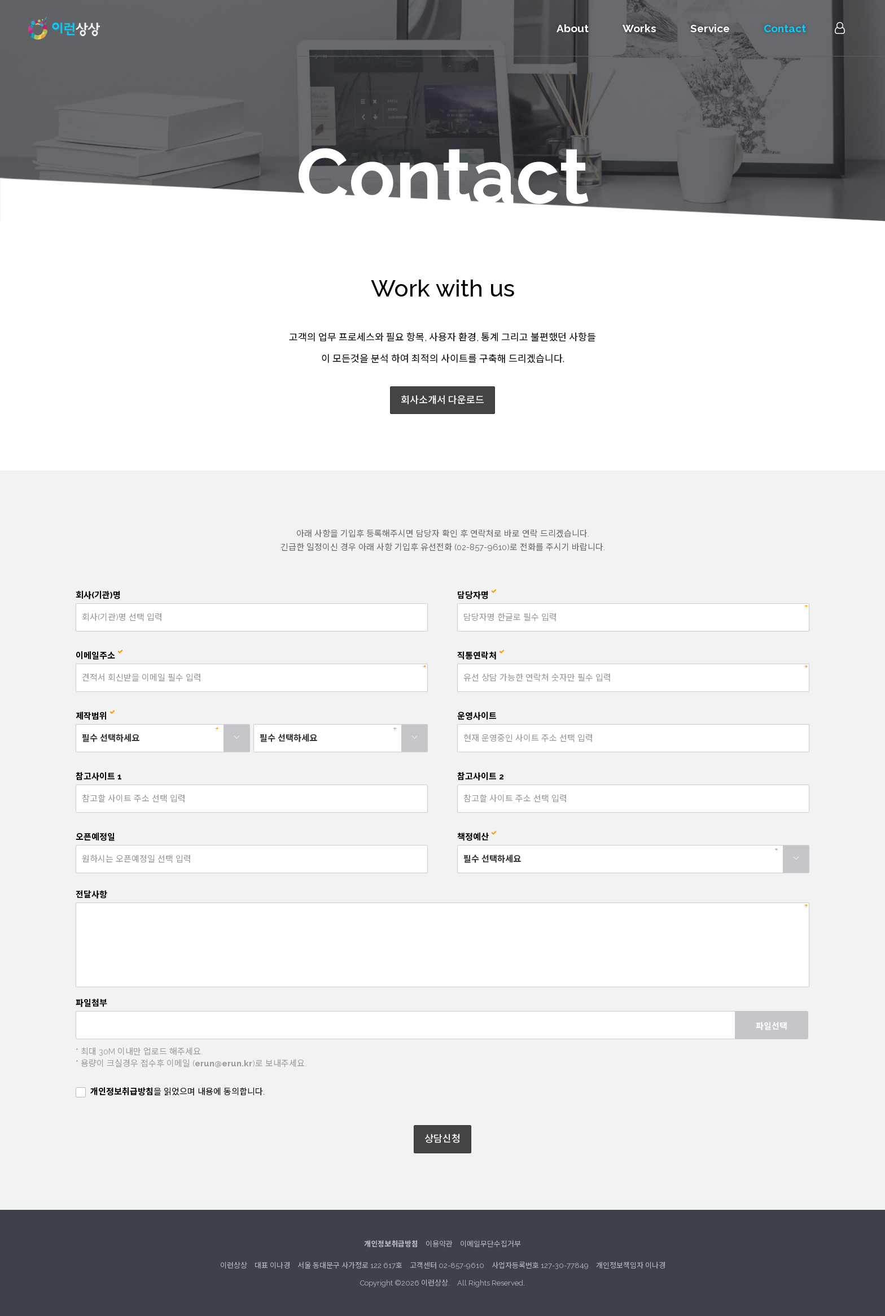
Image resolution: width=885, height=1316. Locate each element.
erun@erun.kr (223, 1063)
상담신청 (442, 1138)
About (573, 28)
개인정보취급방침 (122, 1092)
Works (639, 28)
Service (710, 28)
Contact (785, 28)
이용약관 (439, 1244)
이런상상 (64, 28)
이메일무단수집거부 (490, 1244)
